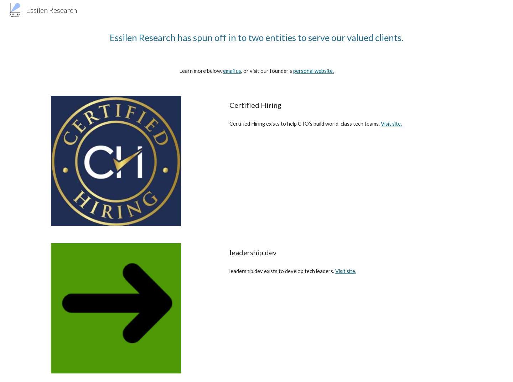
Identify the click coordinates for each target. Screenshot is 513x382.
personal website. (313, 71)
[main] (256, 38)
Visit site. (391, 124)
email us (232, 71)
